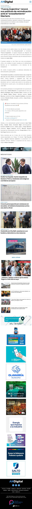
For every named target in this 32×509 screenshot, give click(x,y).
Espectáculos (14, 490)
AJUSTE (15, 44)
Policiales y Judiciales (23, 490)
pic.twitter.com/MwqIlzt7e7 (11, 118)
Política (4, 488)
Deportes (24, 488)
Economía (8, 488)
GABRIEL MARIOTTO (28, 44)
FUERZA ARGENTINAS (20, 44)
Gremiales (13, 488)
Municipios (19, 488)
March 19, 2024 (23, 119)
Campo (9, 490)
